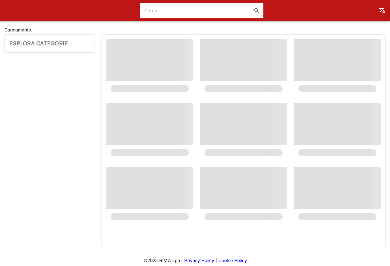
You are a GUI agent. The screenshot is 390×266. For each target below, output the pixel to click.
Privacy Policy (199, 260)
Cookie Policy (232, 260)
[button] (256, 10)
